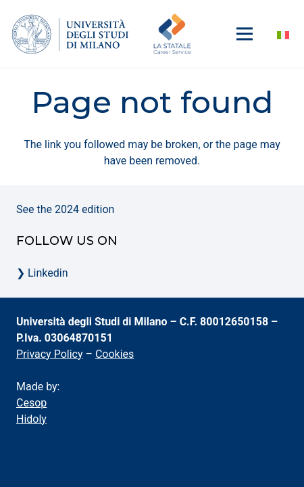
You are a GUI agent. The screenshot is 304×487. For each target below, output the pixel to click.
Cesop (31, 402)
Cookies (114, 354)
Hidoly (31, 419)
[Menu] (245, 34)
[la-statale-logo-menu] (70, 34)
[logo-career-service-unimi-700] (172, 33)
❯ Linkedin (42, 272)
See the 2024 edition (65, 209)
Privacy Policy (49, 354)
